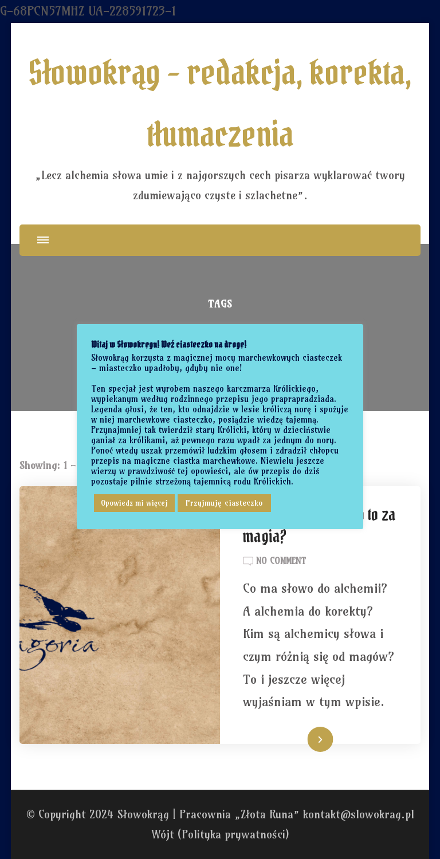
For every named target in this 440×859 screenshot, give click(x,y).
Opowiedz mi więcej (134, 502)
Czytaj (306, 740)
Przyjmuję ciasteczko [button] (224, 503)
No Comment (281, 561)
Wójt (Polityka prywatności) (220, 834)
